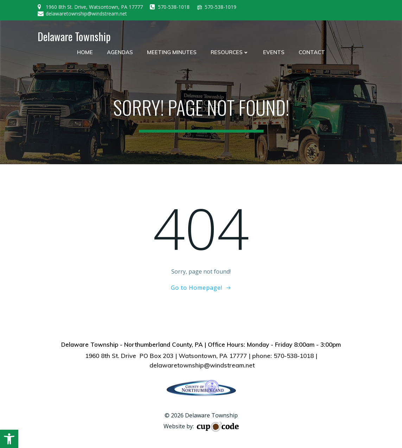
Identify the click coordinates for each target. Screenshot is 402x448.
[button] (9, 439)
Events (274, 52)
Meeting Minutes (172, 52)
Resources (230, 52)
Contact (312, 52)
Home (85, 52)
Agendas (120, 52)
